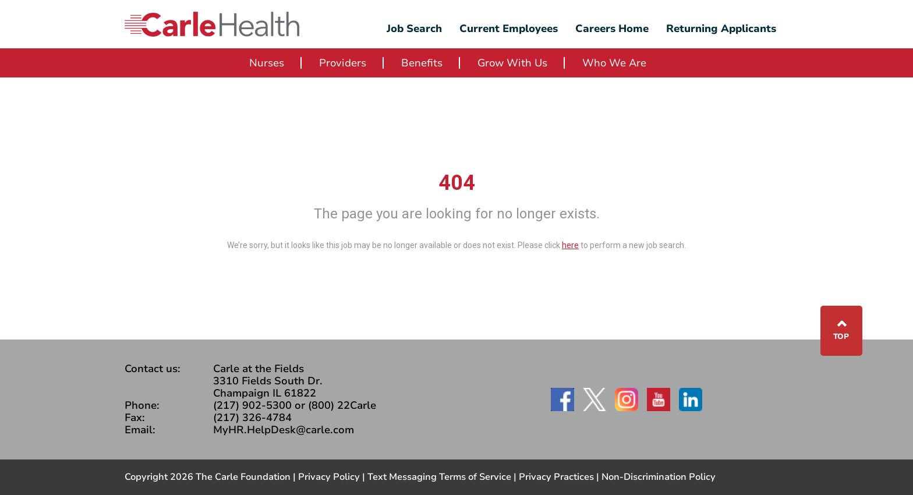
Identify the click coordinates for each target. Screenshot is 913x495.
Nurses (266, 63)
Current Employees (508, 29)
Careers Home (612, 29)
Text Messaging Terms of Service (439, 477)
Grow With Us (512, 63)
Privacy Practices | (560, 477)
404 (456, 183)
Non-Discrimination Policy (658, 477)
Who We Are (614, 63)
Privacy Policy (329, 477)
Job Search (414, 29)
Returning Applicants (721, 29)
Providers (342, 63)
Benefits (422, 63)
